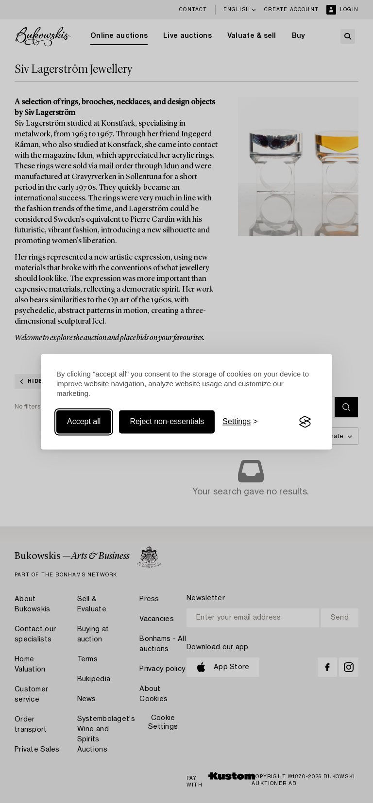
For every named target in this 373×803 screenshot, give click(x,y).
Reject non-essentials (167, 422)
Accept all (84, 422)
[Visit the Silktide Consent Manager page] (305, 422)
